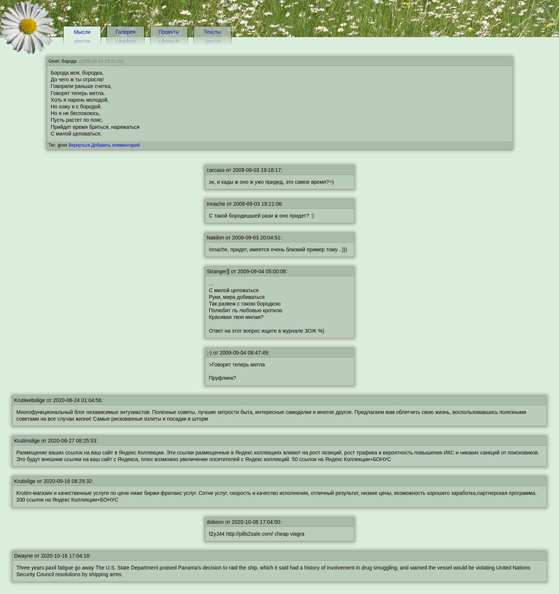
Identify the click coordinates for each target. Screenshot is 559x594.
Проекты (169, 32)
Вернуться (79, 145)
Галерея (126, 32)
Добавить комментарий (115, 145)
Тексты (212, 32)
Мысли (82, 32)
